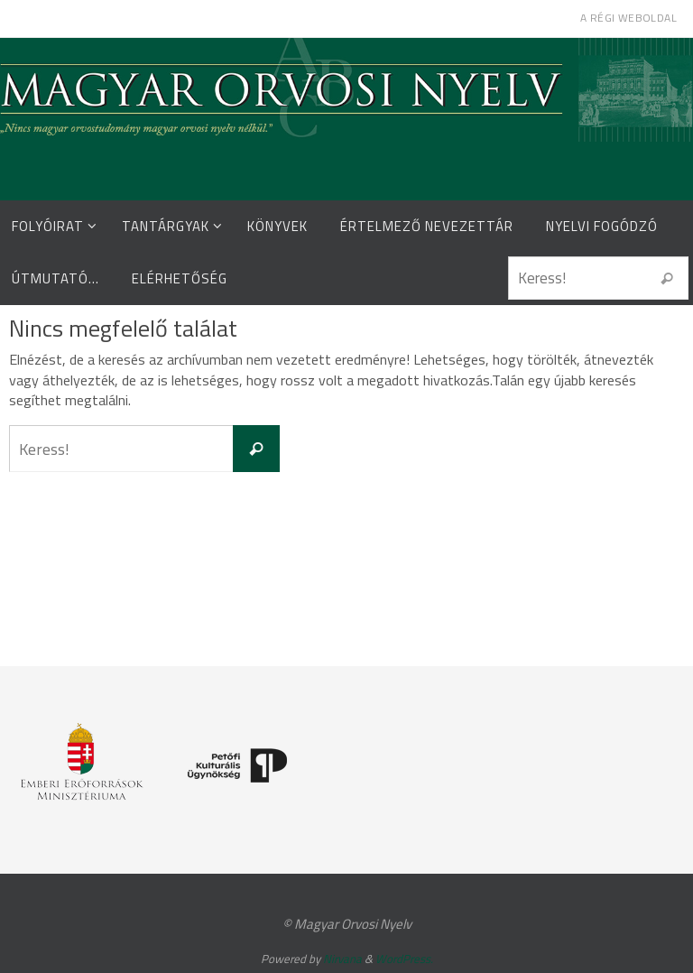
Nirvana (342, 959)
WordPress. (404, 959)
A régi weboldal (628, 17)
